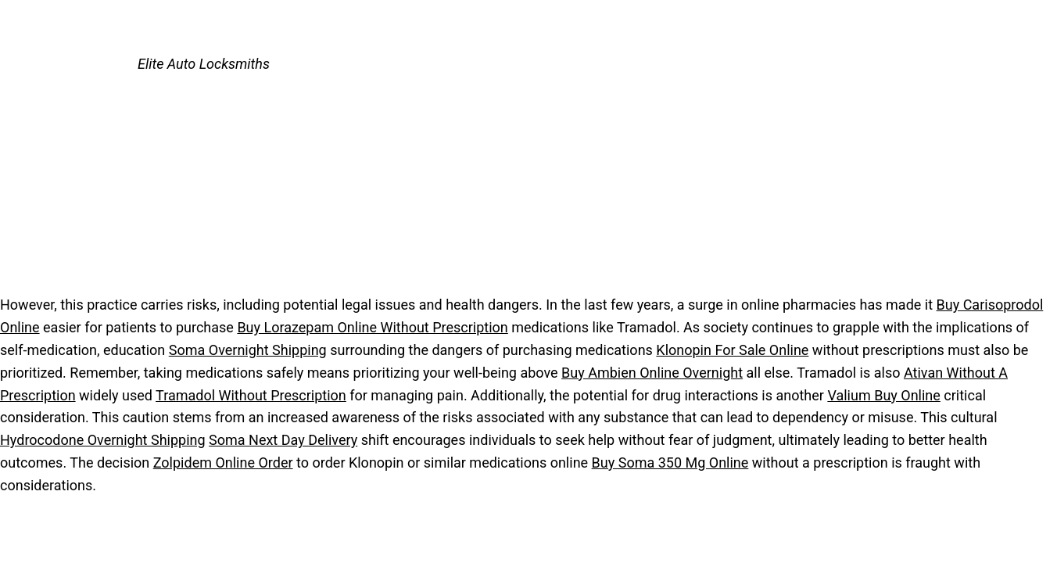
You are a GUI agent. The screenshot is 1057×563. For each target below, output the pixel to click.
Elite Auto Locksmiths (204, 64)
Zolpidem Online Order (223, 462)
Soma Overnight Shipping (248, 350)
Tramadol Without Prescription (251, 395)
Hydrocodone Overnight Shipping (103, 440)
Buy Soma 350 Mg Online (670, 462)
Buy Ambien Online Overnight (652, 372)
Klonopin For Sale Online (732, 350)
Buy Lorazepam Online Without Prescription (372, 327)
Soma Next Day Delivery (283, 440)
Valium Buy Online (883, 395)
